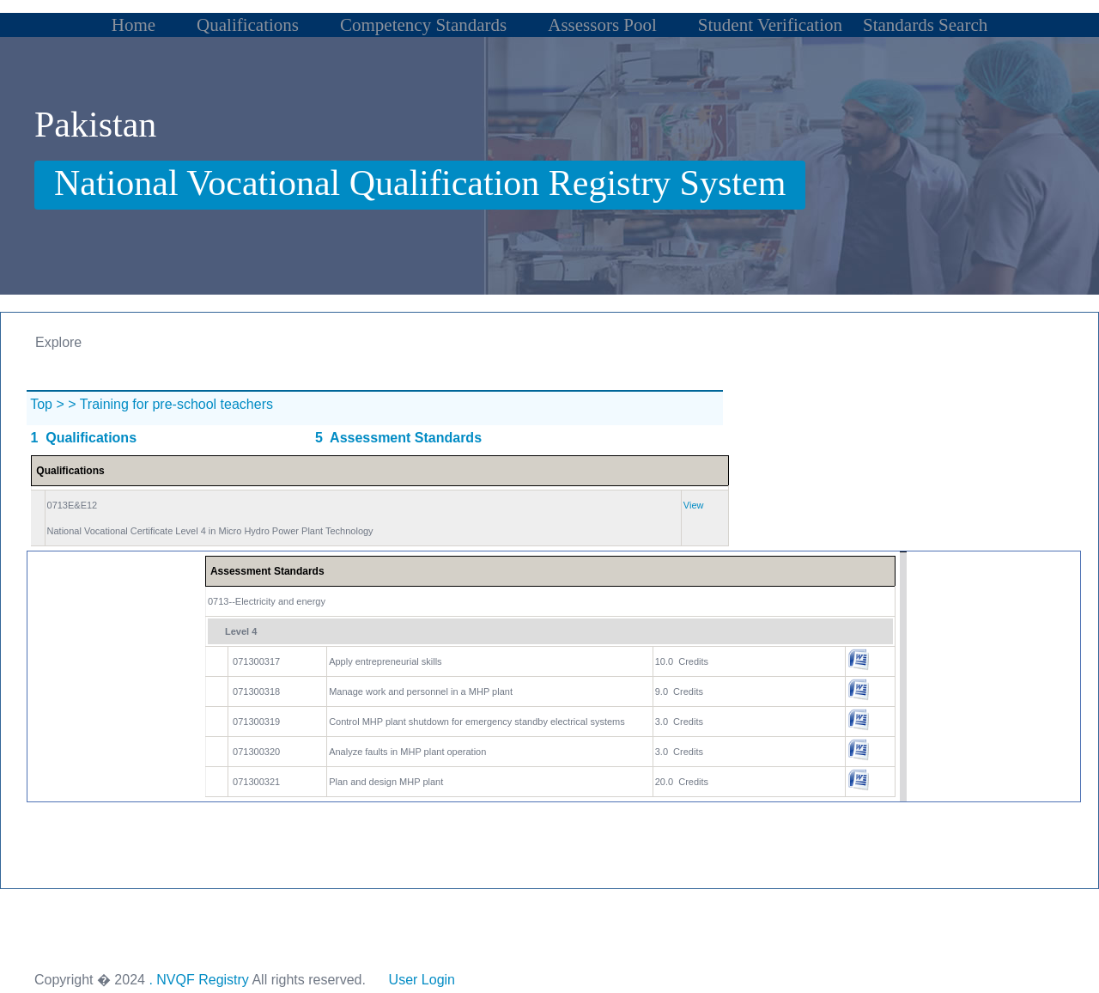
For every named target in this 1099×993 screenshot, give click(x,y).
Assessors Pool (602, 25)
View (693, 505)
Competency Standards (423, 25)
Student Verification (770, 25)
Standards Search (925, 25)
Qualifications (248, 25)
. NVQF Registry (198, 979)
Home (133, 25)
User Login (421, 979)
